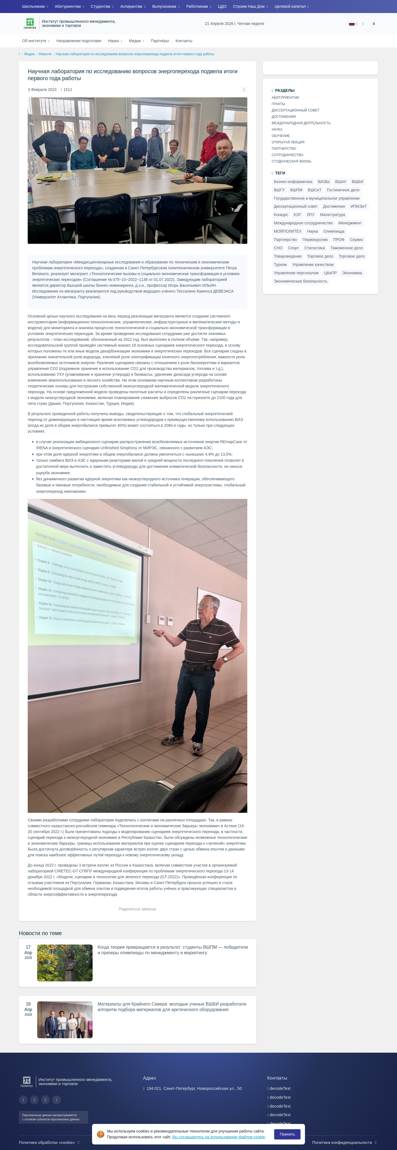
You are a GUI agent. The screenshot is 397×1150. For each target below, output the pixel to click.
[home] (19, 54)
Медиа (135, 41)
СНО (278, 248)
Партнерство (284, 149)
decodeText (280, 1088)
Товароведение (288, 256)
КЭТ (297, 214)
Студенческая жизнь (291, 161)
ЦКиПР (330, 273)
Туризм (280, 264)
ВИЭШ (324, 181)
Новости (45, 54)
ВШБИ (357, 181)
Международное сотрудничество (303, 223)
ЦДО (222, 6)
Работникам (197, 6)
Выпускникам (164, 6)
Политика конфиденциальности (345, 1142)
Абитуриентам (68, 6)
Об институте (34, 41)
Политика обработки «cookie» (50, 1142)
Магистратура (332, 214)
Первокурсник (315, 239)
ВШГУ (279, 190)
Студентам (101, 6)
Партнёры (160, 41)
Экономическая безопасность (300, 281)
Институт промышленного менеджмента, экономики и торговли (79, 23)
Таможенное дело (346, 248)
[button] (353, 24)
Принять (287, 1134)
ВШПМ (296, 190)
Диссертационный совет (295, 110)
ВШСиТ (315, 190)
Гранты (278, 104)
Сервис (356, 239)
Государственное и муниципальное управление (317, 198)
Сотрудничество (287, 155)
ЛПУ (310, 214)
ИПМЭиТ (358, 206)
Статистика (315, 248)
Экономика (352, 273)
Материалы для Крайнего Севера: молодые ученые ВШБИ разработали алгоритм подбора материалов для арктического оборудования (172, 1007)
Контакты (183, 41)
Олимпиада (334, 231)
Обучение (281, 136)
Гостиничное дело (343, 190)
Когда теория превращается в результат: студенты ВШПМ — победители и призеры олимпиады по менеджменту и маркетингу (173, 950)
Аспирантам (131, 6)
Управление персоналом (296, 273)
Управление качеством (313, 264)
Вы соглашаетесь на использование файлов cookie (218, 1137)
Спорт (293, 248)
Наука (114, 41)
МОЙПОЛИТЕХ (288, 231)
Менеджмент (350, 223)
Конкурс (281, 214)
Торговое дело (320, 256)
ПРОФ (339, 239)
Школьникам (34, 6)
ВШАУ (340, 181)
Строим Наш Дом (249, 6)
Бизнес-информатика (293, 181)
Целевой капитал (291, 6)
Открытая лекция (288, 142)
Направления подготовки (78, 41)
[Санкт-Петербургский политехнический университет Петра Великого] (30, 23)
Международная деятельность (301, 123)
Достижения (284, 117)
